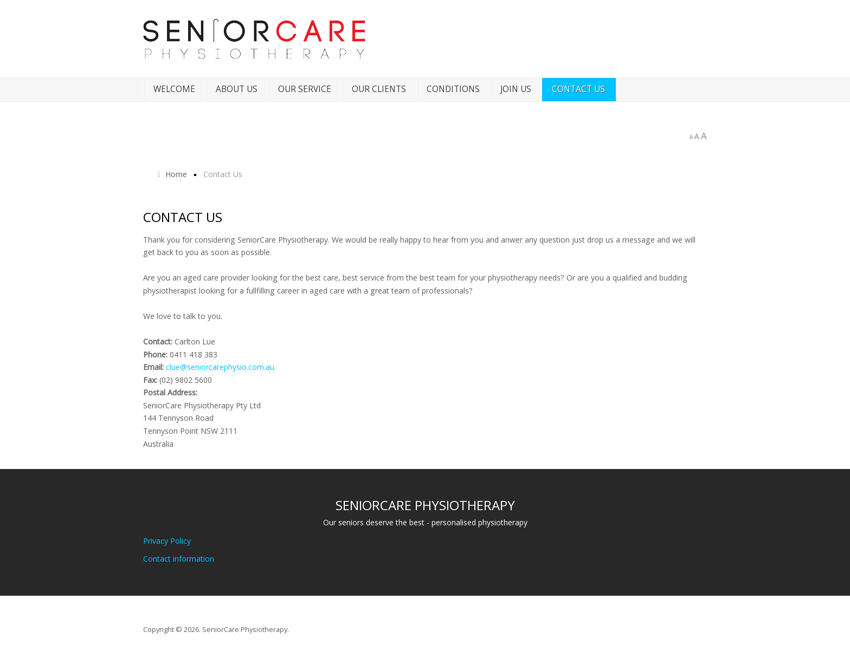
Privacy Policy (167, 541)
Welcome (174, 89)
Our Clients (379, 89)
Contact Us (578, 89)
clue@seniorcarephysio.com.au (220, 367)
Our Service (304, 89)
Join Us (515, 89)
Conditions (453, 89)
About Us (236, 89)
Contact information (178, 558)
